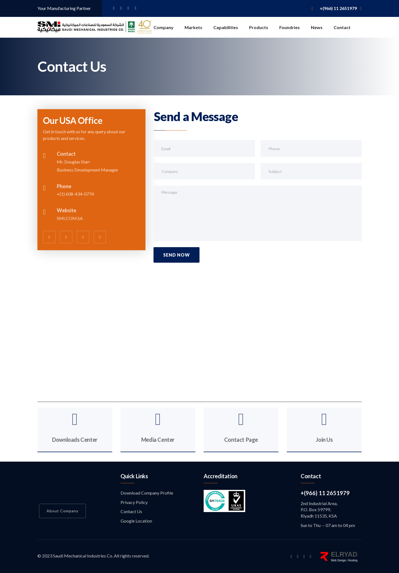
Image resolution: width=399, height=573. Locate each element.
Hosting (352, 560)
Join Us (324, 445)
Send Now (176, 254)
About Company (62, 510)
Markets (193, 27)
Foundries (289, 27)
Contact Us (131, 511)
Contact (342, 27)
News (317, 27)
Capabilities (225, 27)
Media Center (158, 445)
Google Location (136, 520)
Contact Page (241, 445)
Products (258, 27)
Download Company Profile (147, 492)
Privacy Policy (134, 502)
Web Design (338, 560)
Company (163, 27)
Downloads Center (75, 445)
